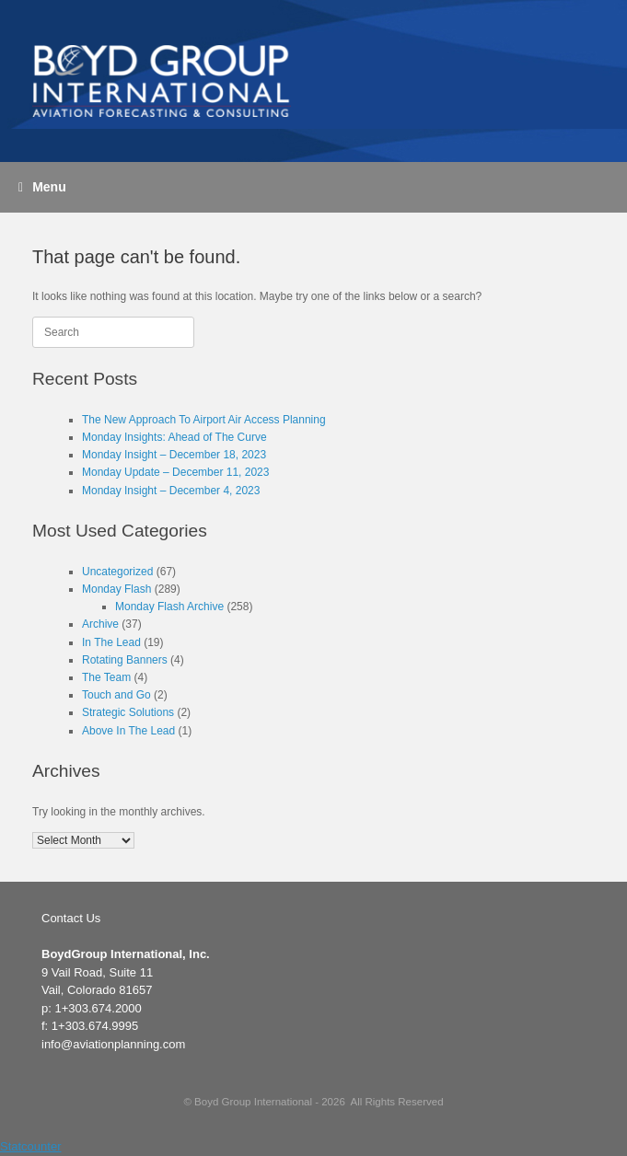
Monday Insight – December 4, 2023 (171, 490)
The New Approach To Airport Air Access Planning (204, 419)
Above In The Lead (128, 730)
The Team (106, 677)
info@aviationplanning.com (113, 1044)
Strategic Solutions (128, 712)
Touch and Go (116, 694)
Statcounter (31, 1146)
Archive (100, 624)
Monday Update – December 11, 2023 (175, 472)
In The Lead (111, 642)
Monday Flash (116, 589)
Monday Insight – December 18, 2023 (174, 454)
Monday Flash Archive (169, 606)
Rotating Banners (125, 659)
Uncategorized (117, 571)
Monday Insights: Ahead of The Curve (174, 437)
